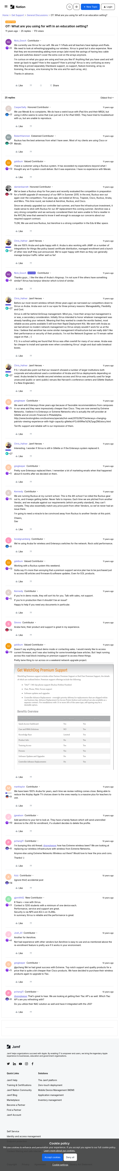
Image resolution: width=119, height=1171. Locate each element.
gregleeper (19, 400)
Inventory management (50, 1100)
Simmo (17, 622)
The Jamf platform (47, 1080)
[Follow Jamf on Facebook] (32, 1063)
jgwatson (18, 815)
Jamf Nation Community (19, 1090)
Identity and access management (24, 1136)
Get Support (17, 15)
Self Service (13, 1131)
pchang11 (19, 841)
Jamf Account (14, 1115)
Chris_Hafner (21, 240)
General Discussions (37, 15)
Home (5, 15)
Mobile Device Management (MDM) (56, 1090)
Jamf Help (12, 1080)
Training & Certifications (19, 1085)
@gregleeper (50, 845)
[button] (6, 7)
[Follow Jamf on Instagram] (26, 1063)
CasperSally (20, 107)
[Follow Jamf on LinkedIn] (14, 1063)
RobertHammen (22, 136)
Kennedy (18, 491)
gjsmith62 (19, 897)
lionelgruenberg (22, 539)
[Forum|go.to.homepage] (17, 7)
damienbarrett (21, 186)
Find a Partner (14, 1110)
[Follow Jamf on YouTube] (20, 1064)
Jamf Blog (12, 1095)
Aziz (16, 875)
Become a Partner (16, 1105)
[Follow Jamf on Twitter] (8, 1064)
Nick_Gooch (20, 40)
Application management (51, 1095)
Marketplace (13, 1100)
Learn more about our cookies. (59, 1150)
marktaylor (19, 786)
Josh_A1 (18, 933)
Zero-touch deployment (50, 1085)
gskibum (18, 161)
